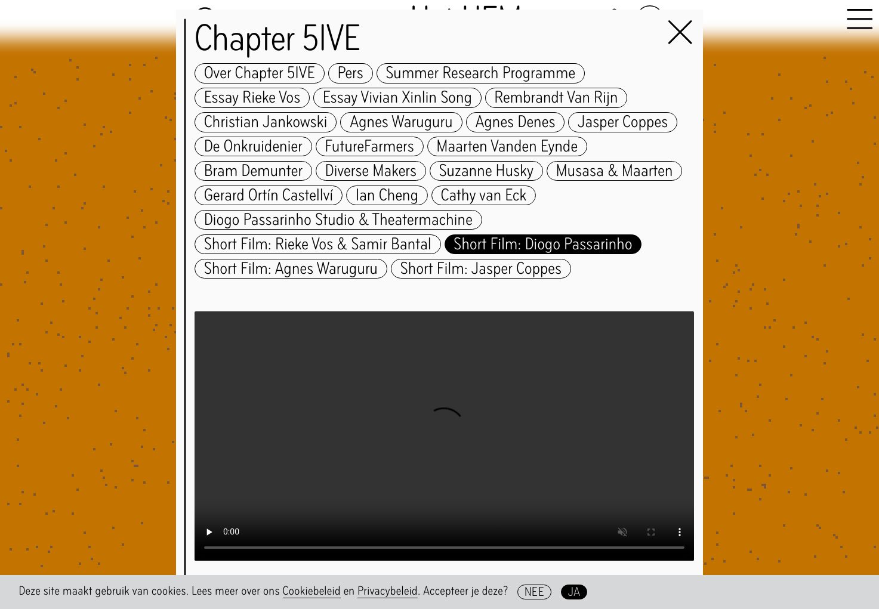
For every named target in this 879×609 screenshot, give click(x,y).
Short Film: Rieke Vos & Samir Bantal (317, 244)
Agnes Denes (515, 122)
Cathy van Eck (484, 196)
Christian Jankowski (266, 122)
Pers (350, 73)
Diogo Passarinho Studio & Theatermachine (338, 220)
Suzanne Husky (486, 171)
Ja (574, 592)
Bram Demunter (253, 171)
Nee (534, 592)
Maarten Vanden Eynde (507, 147)
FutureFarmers (369, 147)
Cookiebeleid (312, 591)
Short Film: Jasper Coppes (481, 269)
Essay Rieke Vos (252, 98)
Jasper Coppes (623, 122)
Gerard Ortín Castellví (268, 196)
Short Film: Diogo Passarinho (543, 244)
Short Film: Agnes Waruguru (291, 269)
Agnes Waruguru (401, 122)
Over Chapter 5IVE (259, 73)
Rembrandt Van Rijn (556, 98)
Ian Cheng (387, 196)
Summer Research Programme (481, 73)
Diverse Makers (371, 171)
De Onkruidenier (253, 147)
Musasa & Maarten (614, 171)
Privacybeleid (387, 591)
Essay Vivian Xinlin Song (397, 98)
